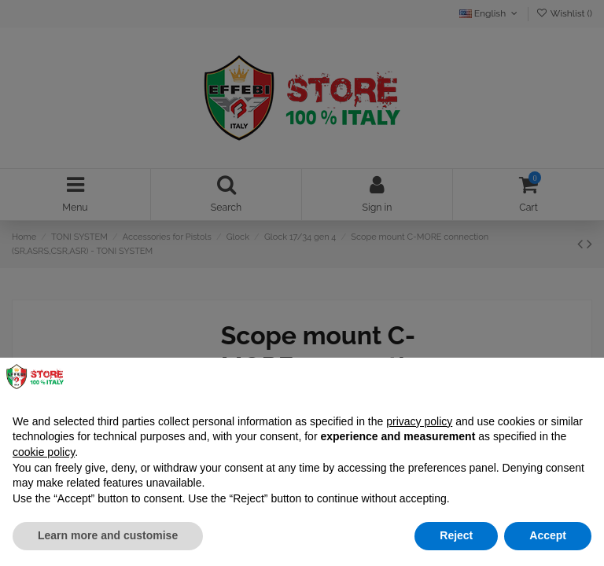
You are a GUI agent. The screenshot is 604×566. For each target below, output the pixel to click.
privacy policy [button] (419, 421)
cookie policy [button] (44, 452)
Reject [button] (456, 535)
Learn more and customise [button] (108, 535)
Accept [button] (547, 535)
